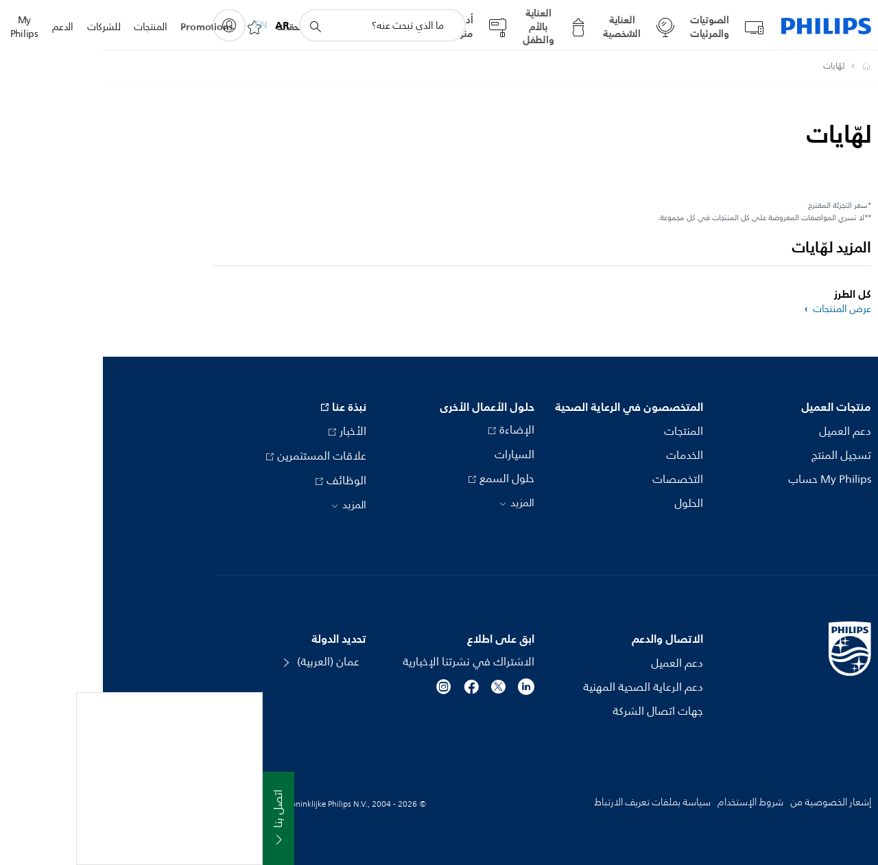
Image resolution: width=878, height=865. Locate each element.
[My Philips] (126, 25)
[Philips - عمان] (755, 66)
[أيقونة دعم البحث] (212, 26)
